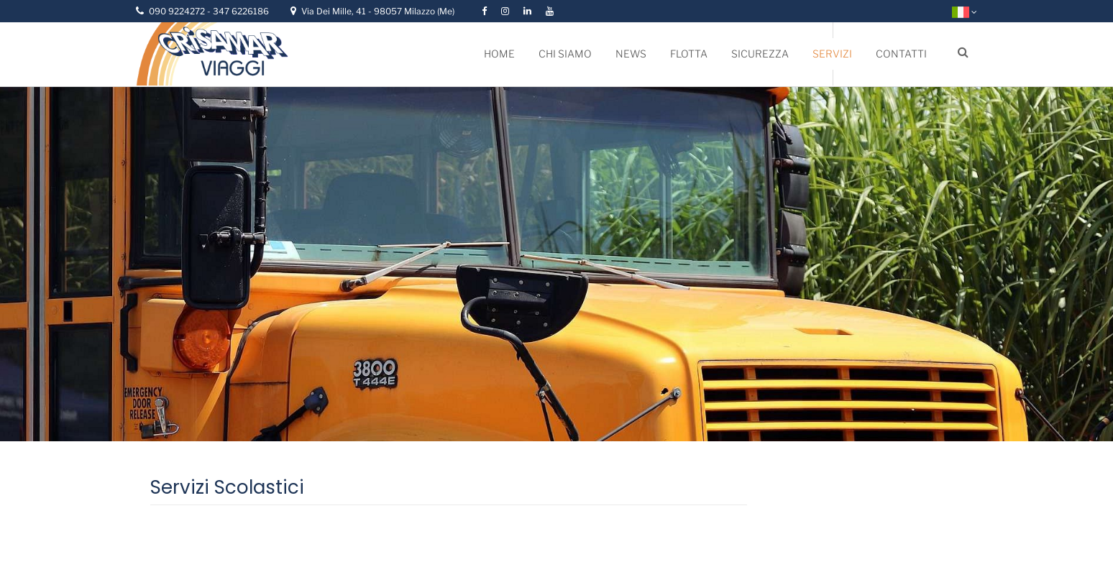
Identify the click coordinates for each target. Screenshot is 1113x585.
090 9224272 (178, 11)
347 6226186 (241, 11)
